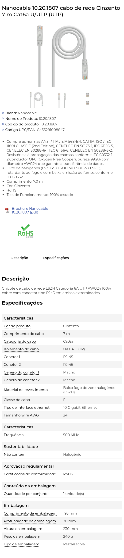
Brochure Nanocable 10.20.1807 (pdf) (30, 210)
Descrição (19, 258)
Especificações (56, 258)
